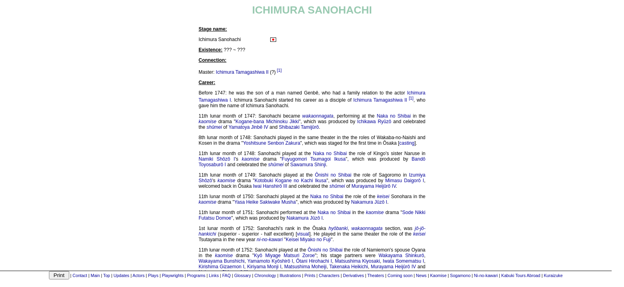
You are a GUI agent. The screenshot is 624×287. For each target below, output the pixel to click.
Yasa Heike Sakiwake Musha (265, 202)
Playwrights (172, 275)
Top (106, 275)
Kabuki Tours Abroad (520, 275)
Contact (79, 275)
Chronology (265, 275)
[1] (279, 70)
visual (303, 234)
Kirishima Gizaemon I (221, 266)
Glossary (242, 275)
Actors (138, 275)
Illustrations (290, 275)
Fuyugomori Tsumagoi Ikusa (314, 159)
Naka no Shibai (394, 116)
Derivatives (353, 275)
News (421, 275)
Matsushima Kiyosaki (357, 261)
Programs (196, 275)
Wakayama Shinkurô (401, 255)
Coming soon (400, 275)
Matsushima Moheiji (305, 266)
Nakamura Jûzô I (369, 202)
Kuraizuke (553, 275)
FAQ (226, 275)
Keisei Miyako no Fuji (308, 239)
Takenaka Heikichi (349, 266)
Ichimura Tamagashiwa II (242, 72)
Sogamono (460, 275)
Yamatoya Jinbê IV (248, 127)
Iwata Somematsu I (403, 261)
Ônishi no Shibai (333, 175)
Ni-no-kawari (486, 275)
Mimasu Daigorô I (404, 180)
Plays (153, 275)
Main (95, 275)
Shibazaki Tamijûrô (299, 127)
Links (214, 275)
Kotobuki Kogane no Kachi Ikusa (291, 180)
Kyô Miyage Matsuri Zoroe (284, 255)
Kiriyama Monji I (264, 266)
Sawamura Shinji (308, 164)
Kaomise (438, 275)
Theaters (375, 275)
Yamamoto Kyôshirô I (270, 261)
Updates (121, 275)
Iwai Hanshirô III (270, 186)
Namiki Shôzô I (217, 159)
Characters (329, 275)
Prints (309, 275)
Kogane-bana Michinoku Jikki (267, 121)
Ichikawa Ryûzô (374, 121)
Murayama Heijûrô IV (373, 186)
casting (406, 143)
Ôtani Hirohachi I (314, 261)
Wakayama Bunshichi (222, 261)
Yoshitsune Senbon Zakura (271, 143)
